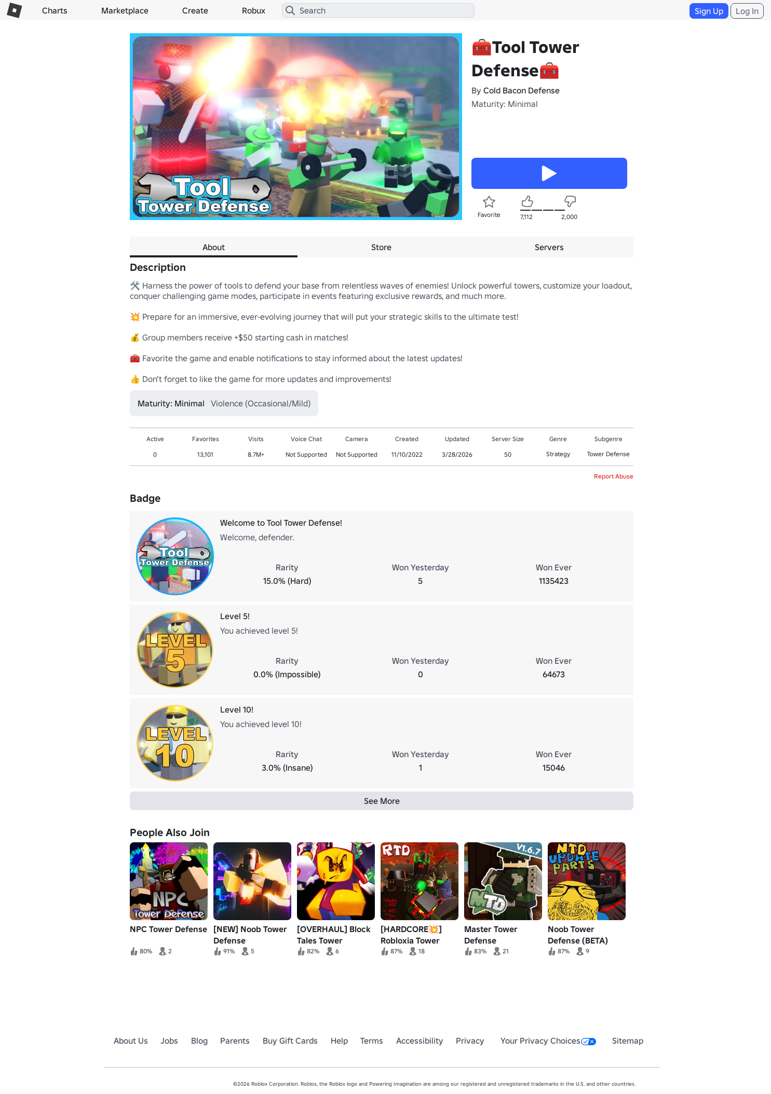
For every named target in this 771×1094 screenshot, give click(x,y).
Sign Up (709, 11)
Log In (747, 11)
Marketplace (124, 10)
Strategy (558, 454)
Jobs (169, 1040)
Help (339, 1040)
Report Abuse (613, 476)
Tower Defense (608, 454)
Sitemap (627, 1040)
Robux (253, 10)
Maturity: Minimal (504, 104)
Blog (199, 1040)
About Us (131, 1040)
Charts (54, 10)
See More (382, 801)
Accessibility (419, 1040)
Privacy (470, 1040)
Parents (235, 1040)
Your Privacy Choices (548, 1040)
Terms (371, 1040)
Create (195, 10)
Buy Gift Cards (290, 1040)
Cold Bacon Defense (521, 90)
